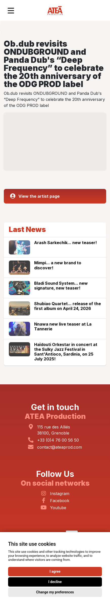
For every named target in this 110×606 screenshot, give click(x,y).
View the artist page (35, 196)
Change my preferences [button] (55, 592)
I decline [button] (55, 582)
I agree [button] (55, 571)
